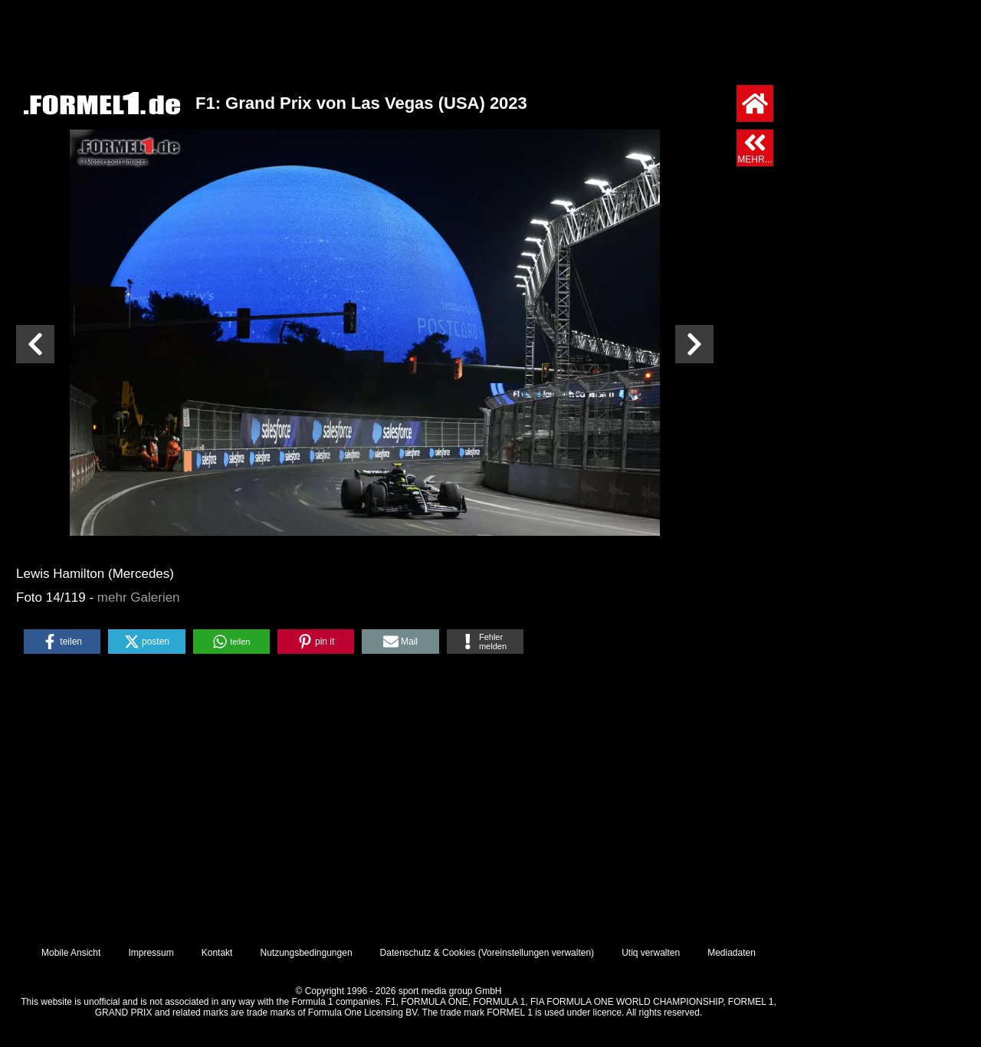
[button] (62, 641)
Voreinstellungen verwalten (536, 952)
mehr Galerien (138, 597)
